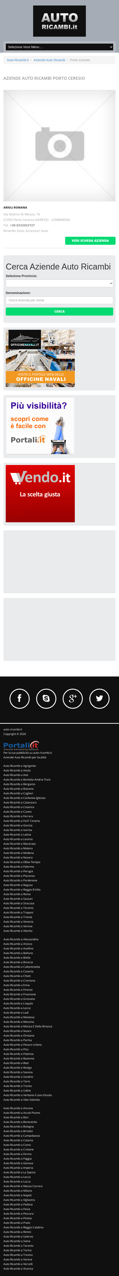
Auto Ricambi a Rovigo (17, 1068)
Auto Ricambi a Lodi (16, 1013)
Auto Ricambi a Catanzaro (20, 802)
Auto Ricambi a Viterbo (17, 931)
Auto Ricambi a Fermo (17, 1154)
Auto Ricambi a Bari (16, 1117)
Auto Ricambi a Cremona (19, 980)
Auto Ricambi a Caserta (18, 971)
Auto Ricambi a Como (17, 1145)
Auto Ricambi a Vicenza (18, 1268)
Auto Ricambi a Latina (17, 834)
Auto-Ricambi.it (18, 60)
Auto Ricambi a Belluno (18, 953)
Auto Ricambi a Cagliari (18, 793)
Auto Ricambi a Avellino (18, 948)
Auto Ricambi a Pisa (16, 1049)
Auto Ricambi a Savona (18, 1072)
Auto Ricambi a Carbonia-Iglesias (24, 798)
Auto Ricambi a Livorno (18, 839)
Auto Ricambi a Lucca (17, 1181)
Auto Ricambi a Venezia (18, 922)
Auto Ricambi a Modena (18, 853)
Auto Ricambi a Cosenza (18, 807)
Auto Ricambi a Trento (17, 1086)
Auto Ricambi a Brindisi (18, 1131)
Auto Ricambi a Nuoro (17, 1031)
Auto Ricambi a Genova (18, 1163)
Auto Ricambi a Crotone (18, 1149)
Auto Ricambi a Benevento (20, 1122)
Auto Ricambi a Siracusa (18, 903)
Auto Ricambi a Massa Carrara (23, 1186)
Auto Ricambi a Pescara (18, 1214)
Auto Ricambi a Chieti (17, 976)
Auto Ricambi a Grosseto (19, 999)
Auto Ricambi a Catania (18, 1140)
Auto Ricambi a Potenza (18, 1054)
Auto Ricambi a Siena (16, 1241)
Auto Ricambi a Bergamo (19, 784)
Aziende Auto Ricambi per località (24, 757)
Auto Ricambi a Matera (18, 848)
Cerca (59, 311)
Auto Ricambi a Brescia (18, 962)
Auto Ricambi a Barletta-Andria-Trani (26, 779)
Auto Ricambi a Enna (16, 985)
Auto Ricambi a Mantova (19, 1017)
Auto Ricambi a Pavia (16, 1209)
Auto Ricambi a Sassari (18, 899)
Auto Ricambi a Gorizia (17, 825)
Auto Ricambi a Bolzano (18, 789)
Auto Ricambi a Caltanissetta (21, 967)
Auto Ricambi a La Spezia (19, 1172)
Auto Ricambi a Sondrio (18, 1077)
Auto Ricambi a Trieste (17, 917)
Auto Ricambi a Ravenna (18, 1058)
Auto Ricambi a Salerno (18, 1236)
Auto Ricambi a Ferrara (18, 816)
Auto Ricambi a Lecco (17, 1177)
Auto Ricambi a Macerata (19, 844)
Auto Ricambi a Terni (16, 1081)
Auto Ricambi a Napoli (17, 1195)
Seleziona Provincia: (21, 276)
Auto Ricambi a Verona (17, 926)
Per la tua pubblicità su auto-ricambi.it (27, 753)
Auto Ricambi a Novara (18, 857)
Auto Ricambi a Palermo (18, 867)
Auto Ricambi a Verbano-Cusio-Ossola (27, 1095)
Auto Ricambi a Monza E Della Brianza (27, 1026)
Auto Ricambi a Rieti (16, 1063)
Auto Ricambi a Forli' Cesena (21, 821)
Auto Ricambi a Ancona (18, 1108)
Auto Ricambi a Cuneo (17, 812)
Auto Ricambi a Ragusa (18, 885)
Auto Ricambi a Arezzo (17, 944)
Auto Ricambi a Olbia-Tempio (21, 862)
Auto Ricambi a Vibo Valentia (21, 1100)
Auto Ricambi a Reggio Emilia (22, 889)
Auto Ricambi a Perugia (18, 871)
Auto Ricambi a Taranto (18, 1246)
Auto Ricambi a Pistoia (17, 1218)
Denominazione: (18, 293)
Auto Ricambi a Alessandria (20, 939)
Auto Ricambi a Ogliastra (19, 1200)
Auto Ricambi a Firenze (18, 990)
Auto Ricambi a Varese (17, 1259)
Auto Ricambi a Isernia (17, 830)
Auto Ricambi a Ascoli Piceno (21, 1113)
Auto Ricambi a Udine (17, 1090)
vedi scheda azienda (90, 240)
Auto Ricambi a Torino (17, 1250)
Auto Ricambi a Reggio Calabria (23, 1227)
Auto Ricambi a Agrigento (19, 766)
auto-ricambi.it (12, 729)
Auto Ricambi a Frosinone (19, 994)
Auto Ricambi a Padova (18, 1204)
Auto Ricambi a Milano (17, 1191)
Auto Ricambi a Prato (16, 1223)
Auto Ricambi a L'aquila (18, 1003)
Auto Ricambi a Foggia (17, 1158)
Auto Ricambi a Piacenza (19, 876)
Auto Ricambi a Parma (17, 1040)
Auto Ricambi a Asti (15, 775)
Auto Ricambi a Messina (18, 1022)
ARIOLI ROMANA (15, 207)
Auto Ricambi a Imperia (18, 1168)
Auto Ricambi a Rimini (17, 1232)
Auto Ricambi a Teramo (18, 908)
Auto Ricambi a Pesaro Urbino (22, 1045)
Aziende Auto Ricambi (49, 60)
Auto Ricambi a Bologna (18, 1126)
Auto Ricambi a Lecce (17, 1008)
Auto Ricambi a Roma (17, 894)
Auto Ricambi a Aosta (17, 770)
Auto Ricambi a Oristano (18, 1035)
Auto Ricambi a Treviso (18, 1255)
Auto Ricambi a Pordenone (20, 880)
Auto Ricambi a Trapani (18, 912)
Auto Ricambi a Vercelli (18, 1264)
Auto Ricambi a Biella (16, 958)
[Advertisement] (40, 561)
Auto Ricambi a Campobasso (21, 1136)
